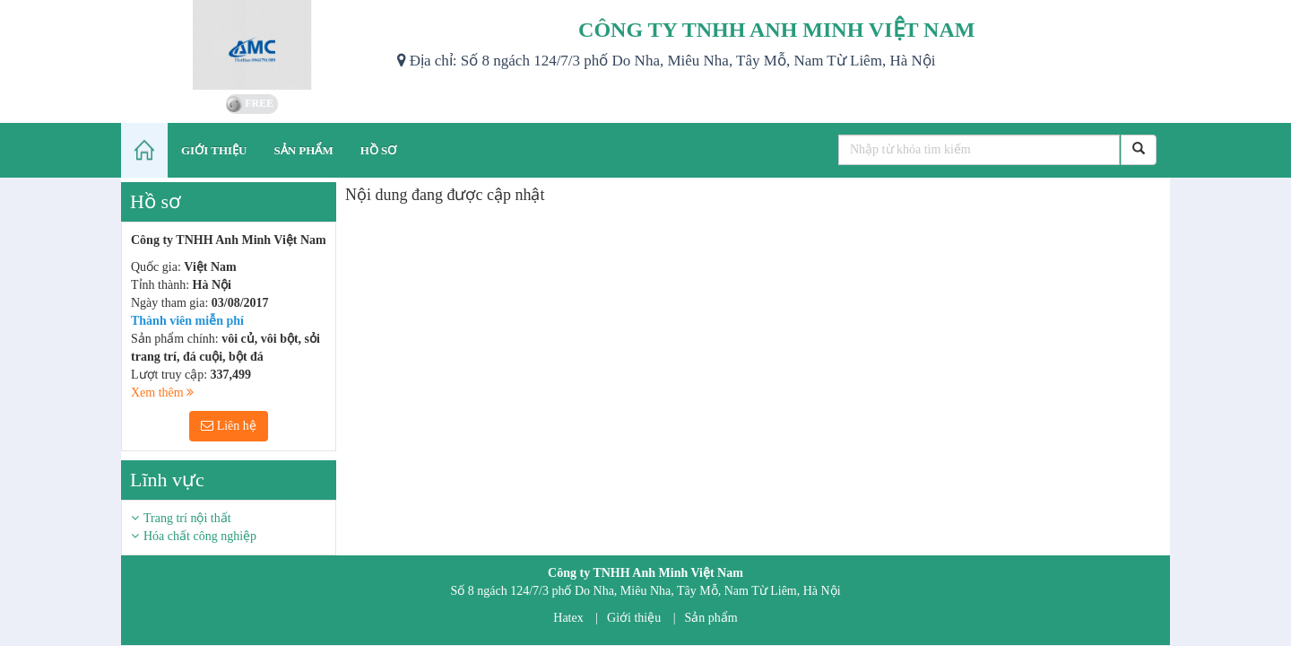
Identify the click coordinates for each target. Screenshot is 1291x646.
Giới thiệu (634, 617)
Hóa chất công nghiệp (199, 536)
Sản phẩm (711, 617)
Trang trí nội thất (187, 518)
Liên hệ (228, 425)
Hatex (568, 617)
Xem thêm (162, 392)
